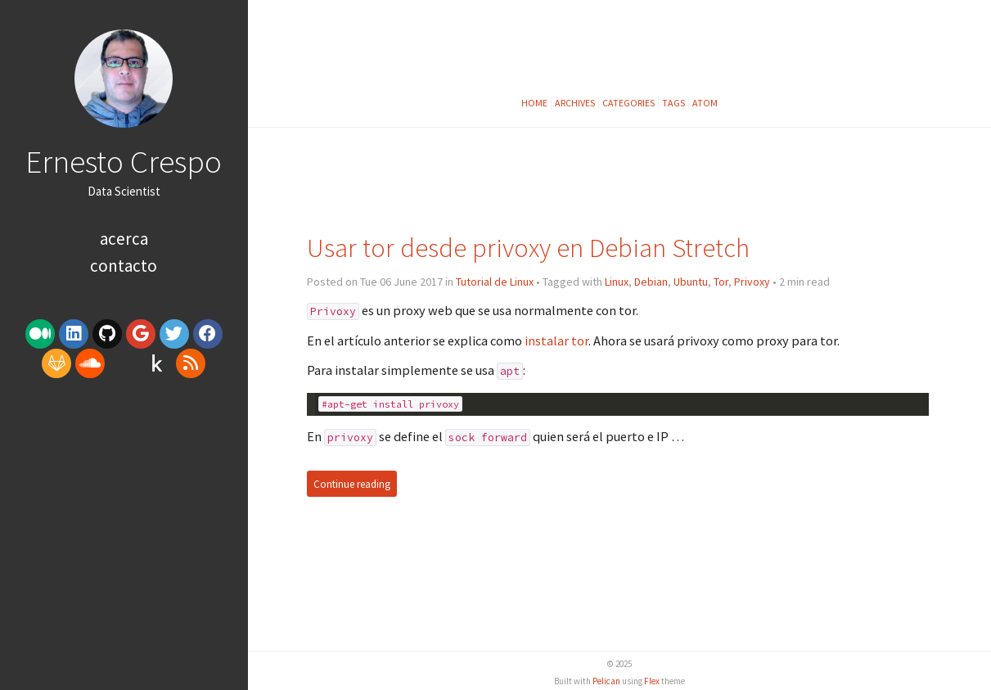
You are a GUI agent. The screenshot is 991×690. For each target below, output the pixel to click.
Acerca (124, 239)
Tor (721, 281)
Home (534, 103)
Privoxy (752, 281)
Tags (673, 103)
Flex (652, 681)
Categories (628, 103)
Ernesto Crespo (123, 161)
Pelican (606, 681)
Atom (705, 103)
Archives (575, 103)
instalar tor (556, 340)
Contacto (123, 266)
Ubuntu (690, 281)
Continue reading (351, 484)
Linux (616, 281)
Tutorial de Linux (495, 281)
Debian (651, 281)
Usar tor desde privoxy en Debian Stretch (528, 247)
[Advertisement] (123, 510)
